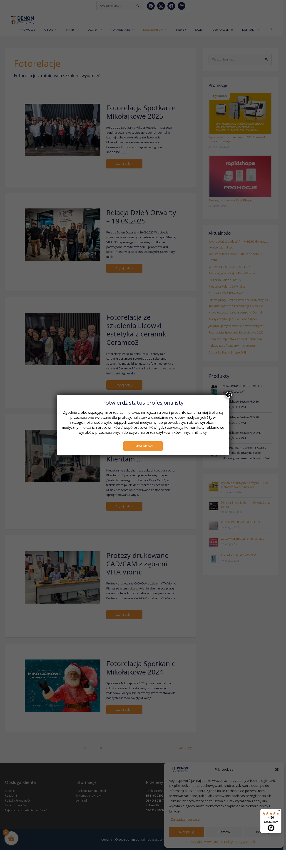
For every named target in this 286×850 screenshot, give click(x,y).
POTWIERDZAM (143, 446)
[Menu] (278, 811)
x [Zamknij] (228, 395)
